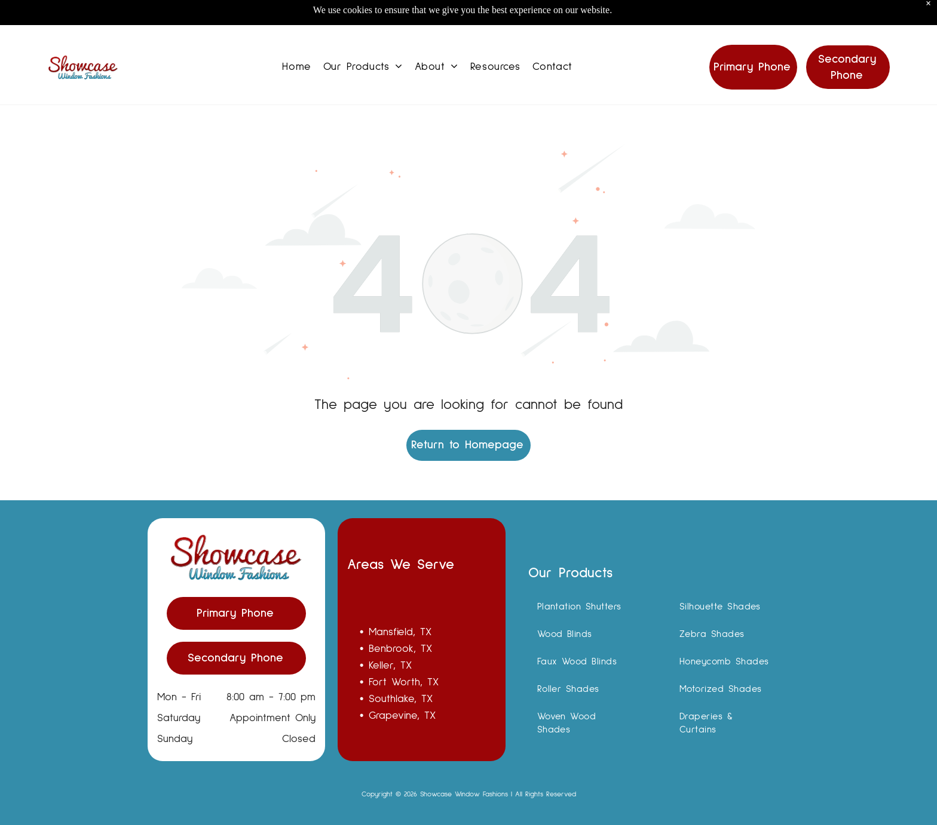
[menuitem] (296, 37)
